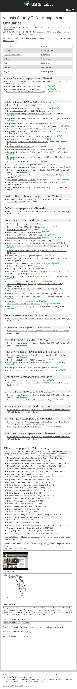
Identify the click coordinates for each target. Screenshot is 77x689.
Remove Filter (35, 105)
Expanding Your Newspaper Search (16, 623)
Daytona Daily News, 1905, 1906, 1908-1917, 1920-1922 (27, 142)
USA (4, 27)
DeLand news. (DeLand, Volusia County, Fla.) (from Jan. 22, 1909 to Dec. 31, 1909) (37, 258)
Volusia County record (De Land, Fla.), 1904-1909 (25, 296)
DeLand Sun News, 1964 (16, 240)
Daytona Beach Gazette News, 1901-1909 (22, 111)
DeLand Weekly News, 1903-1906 (19, 243)
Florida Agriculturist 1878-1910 (18, 268)
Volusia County (35, 27)
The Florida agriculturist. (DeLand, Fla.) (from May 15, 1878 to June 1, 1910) (35, 289)
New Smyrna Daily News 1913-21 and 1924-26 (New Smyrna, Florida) (32, 363)
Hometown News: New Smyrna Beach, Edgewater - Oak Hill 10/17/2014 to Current (38, 331)
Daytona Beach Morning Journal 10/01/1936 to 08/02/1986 (29, 114)
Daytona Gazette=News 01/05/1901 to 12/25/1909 (26, 149)
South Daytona (47, 71)
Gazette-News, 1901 (14, 164)
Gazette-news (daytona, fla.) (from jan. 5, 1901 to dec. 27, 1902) (30, 167)
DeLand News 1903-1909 (16, 230)
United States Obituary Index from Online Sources (25, 92)
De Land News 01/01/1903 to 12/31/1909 (22, 227)
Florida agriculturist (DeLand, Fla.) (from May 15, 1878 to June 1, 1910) (33, 276)
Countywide (8, 46)
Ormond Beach (47, 59)
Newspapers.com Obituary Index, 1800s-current (24, 89)
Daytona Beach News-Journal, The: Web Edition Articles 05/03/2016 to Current (36, 131)
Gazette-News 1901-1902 (16, 162)
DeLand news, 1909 (14, 256)
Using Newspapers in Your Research (16, 636)
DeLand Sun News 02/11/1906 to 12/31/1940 (24, 238)
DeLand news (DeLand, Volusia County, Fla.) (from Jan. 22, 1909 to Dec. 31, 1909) (37, 251)
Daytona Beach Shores (12, 55)
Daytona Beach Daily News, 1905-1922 (21, 108)
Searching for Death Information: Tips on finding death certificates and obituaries (33, 627)
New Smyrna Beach (48, 50)
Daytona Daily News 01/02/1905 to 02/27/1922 (24, 136)
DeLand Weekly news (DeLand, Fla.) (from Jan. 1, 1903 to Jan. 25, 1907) (33, 246)
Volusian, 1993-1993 (14, 301)
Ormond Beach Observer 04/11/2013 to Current (25, 400)
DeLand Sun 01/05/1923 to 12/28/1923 (21, 235)
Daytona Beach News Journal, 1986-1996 (22, 123)
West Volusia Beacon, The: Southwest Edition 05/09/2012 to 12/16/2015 (34, 212)
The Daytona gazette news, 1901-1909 (21, 180)
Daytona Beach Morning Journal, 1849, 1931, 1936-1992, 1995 (30, 118)
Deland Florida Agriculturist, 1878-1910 (21, 263)
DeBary (7, 59)
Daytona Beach (10, 50)
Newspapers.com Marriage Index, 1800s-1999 (23, 86)
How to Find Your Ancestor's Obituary (17, 631)
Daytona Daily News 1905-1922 (19, 139)
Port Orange (46, 67)
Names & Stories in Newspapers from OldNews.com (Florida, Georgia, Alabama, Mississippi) (40, 81)
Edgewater (8, 71)
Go (27, 105)
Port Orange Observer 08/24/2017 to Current (24, 427)
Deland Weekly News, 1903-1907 (19, 266)
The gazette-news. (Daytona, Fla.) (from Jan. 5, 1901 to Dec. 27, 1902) (32, 187)
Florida (18, 27)
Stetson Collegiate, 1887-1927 (18, 281)
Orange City (45, 55)
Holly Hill (44, 46)
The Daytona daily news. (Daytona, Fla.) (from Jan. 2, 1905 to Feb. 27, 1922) (34, 175)
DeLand (7, 63)
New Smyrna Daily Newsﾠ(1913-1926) (21, 367)
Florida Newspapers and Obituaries (42, 32)
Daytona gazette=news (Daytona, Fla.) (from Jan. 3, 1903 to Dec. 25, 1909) (34, 157)
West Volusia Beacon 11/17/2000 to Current (23, 304)
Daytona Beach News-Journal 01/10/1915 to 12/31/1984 (28, 126)
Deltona (7, 67)
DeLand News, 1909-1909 (16, 232)
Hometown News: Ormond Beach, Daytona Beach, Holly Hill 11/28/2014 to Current (38, 170)
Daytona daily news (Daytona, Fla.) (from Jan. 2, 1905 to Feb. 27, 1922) (33, 152)
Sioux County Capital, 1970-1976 (19, 380)
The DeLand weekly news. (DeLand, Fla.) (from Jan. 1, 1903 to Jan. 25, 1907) (35, 284)
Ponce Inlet (45, 63)
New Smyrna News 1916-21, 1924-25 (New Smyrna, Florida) (29, 370)
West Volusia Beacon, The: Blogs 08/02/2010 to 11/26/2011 (29, 306)
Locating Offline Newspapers (54, 456)
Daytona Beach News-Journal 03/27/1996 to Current (27, 129)
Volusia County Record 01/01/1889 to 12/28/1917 (25, 293)
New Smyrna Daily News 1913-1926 (20, 360)
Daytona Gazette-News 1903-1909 (20, 147)
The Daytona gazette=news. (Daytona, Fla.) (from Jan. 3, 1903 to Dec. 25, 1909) (36, 182)
